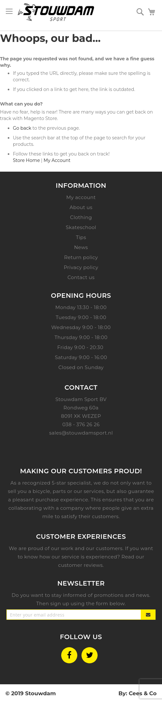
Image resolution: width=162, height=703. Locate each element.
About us (81, 207)
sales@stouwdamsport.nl (81, 433)
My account (81, 197)
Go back (22, 128)
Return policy (81, 257)
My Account (56, 160)
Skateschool (81, 227)
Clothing (81, 217)
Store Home (26, 160)
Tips (81, 237)
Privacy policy (81, 267)
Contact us (80, 277)
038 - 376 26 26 (81, 424)
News (81, 247)
